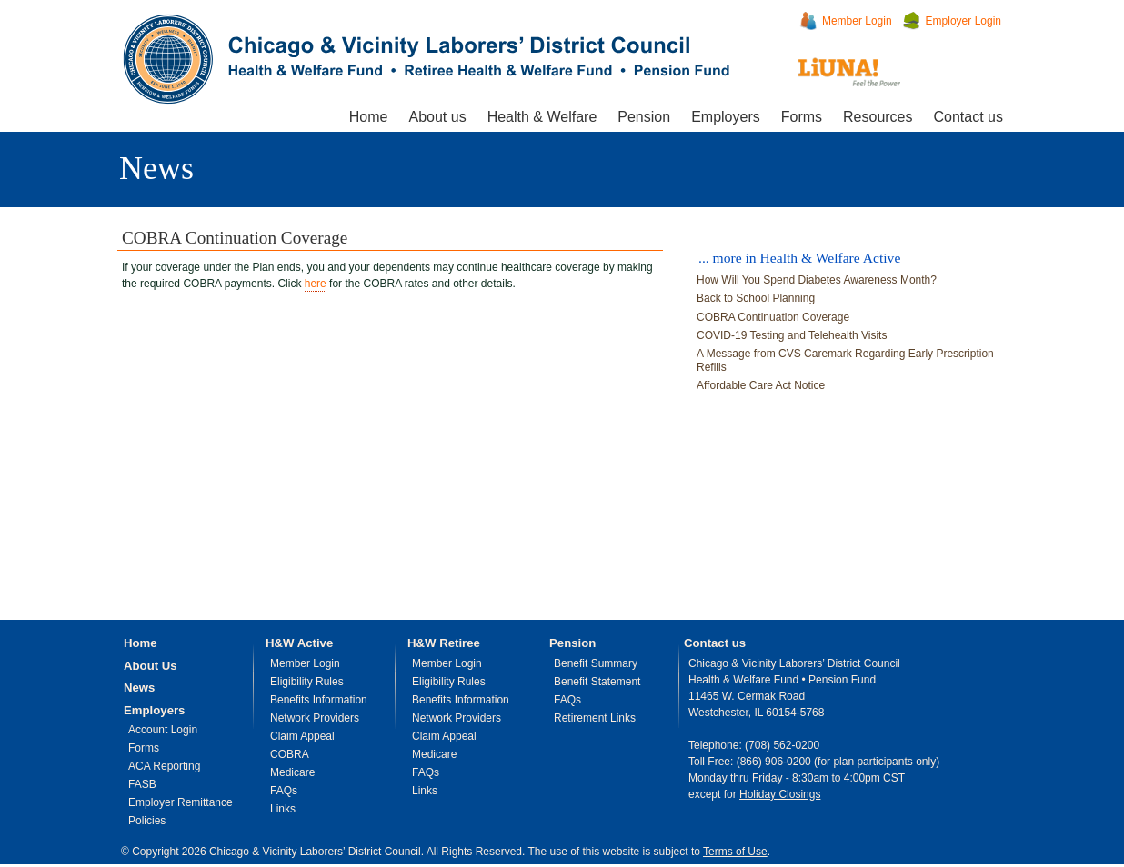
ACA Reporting (164, 766)
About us (437, 117)
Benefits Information (318, 699)
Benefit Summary (595, 663)
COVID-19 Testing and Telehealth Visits (792, 335)
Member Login (857, 21)
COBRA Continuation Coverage (773, 317)
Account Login (162, 729)
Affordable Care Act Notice (761, 385)
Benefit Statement (597, 681)
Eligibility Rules (307, 681)
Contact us (968, 117)
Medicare (292, 772)
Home (368, 117)
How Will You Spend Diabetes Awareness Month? (817, 280)
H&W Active (299, 643)
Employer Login (963, 21)
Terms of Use (735, 851)
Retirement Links (595, 718)
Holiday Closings (779, 794)
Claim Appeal (302, 736)
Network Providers (314, 718)
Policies (147, 820)
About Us (150, 666)
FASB (142, 784)
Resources (877, 117)
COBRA (289, 754)
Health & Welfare (542, 117)
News (156, 168)
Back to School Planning (756, 298)
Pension (643, 117)
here (315, 283)
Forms (801, 117)
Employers (725, 117)
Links (283, 808)
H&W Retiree (443, 643)
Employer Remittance (180, 802)
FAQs (283, 790)
